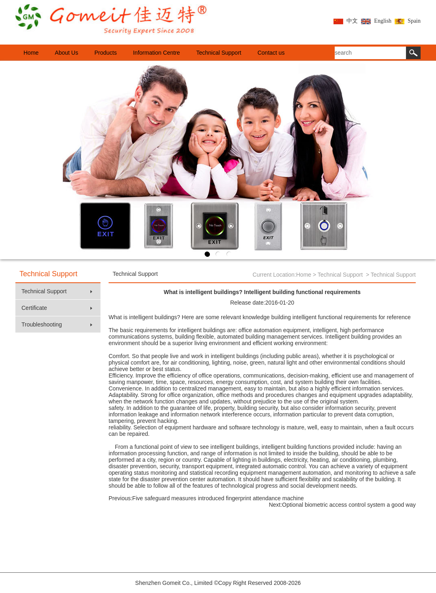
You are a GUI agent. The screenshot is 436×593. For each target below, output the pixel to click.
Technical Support (218, 52)
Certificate (56, 308)
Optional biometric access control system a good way (349, 504)
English (376, 21)
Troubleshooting (56, 324)
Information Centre (156, 52)
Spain (408, 21)
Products (105, 52)
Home (31, 52)
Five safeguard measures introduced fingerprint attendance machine (217, 498)
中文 (345, 21)
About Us (66, 52)
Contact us (270, 52)
